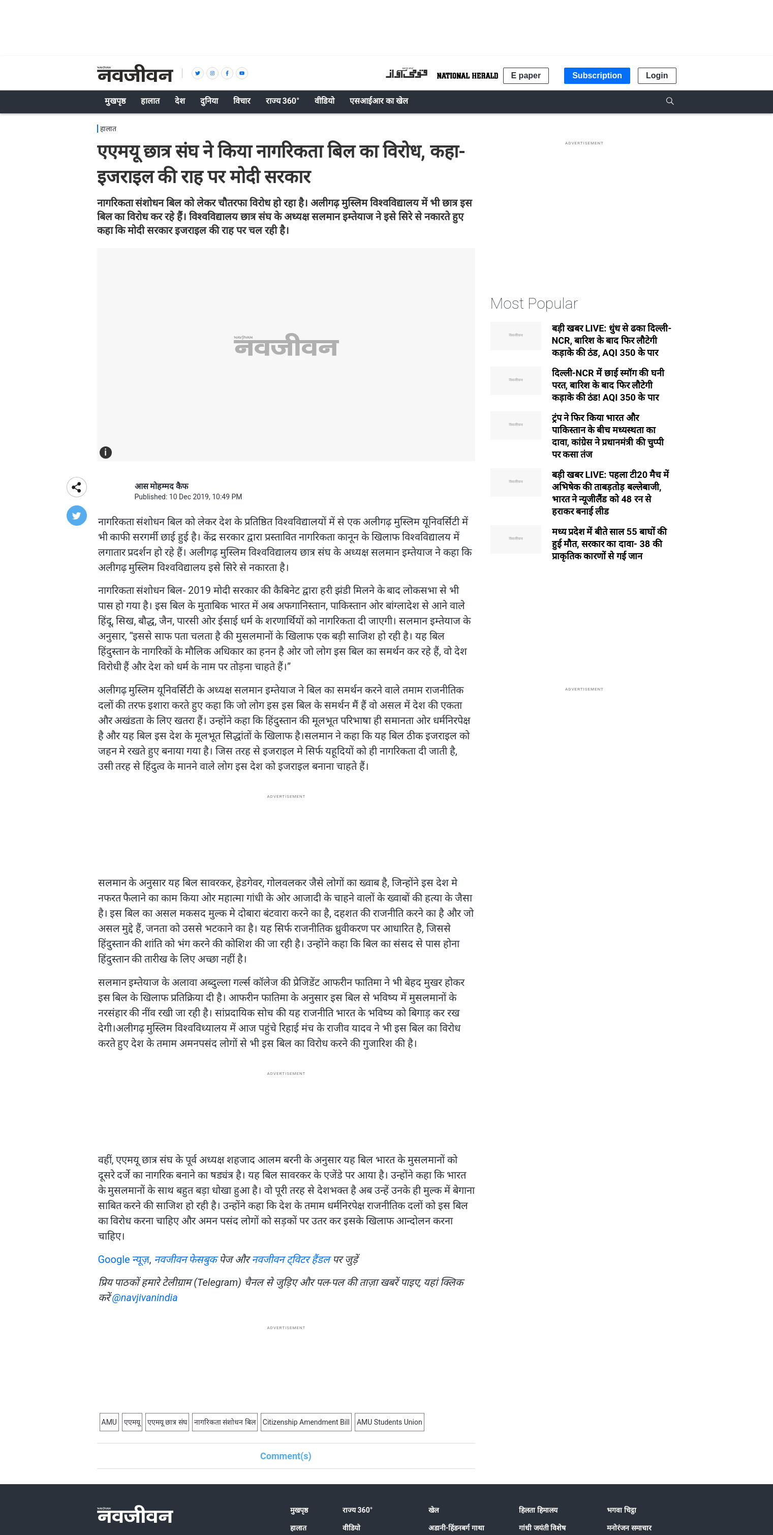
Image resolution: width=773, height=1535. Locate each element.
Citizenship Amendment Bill (306, 1422)
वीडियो (351, 1528)
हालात (108, 129)
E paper (526, 75)
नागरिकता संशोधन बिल (225, 1422)
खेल (433, 1510)
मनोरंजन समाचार (629, 1528)
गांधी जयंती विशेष (542, 1528)
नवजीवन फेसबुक (185, 1259)
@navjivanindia (144, 1297)
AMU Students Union (389, 1422)
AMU (109, 1422)
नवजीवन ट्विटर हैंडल (291, 1259)
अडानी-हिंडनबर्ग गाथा (456, 1528)
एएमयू (132, 1422)
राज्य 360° (358, 1510)
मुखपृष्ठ (299, 1510)
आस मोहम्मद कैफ (162, 486)
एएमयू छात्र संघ (167, 1422)
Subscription (597, 75)
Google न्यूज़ (123, 1259)
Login (657, 75)
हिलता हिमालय (538, 1510)
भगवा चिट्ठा (621, 1510)
